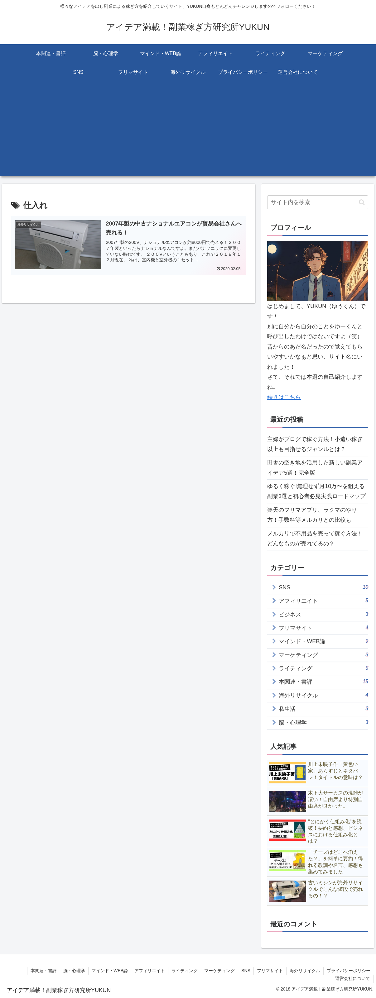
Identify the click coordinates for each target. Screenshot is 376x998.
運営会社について (352, 978)
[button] (361, 202)
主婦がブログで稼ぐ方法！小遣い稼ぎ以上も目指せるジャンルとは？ (315, 444)
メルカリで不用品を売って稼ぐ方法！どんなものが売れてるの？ (315, 538)
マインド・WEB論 (110, 970)
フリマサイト (270, 970)
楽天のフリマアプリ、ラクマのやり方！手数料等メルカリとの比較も (312, 515)
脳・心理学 (74, 970)
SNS (245, 970)
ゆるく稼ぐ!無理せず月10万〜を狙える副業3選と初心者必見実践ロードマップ (316, 491)
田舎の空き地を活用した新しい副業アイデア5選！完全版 (315, 467)
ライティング (184, 970)
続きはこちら (284, 397)
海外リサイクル (305, 970)
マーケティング (219, 970)
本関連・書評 (44, 970)
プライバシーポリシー (348, 970)
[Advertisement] (188, 132)
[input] (317, 202)
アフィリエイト (149, 970)
